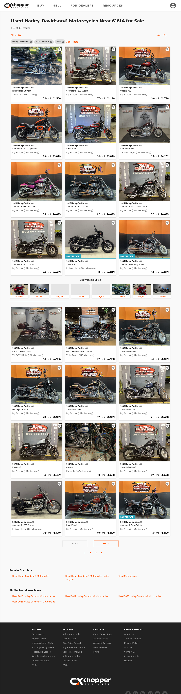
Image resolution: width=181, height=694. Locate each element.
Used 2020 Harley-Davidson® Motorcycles (139, 596)
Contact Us (130, 652)
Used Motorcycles (127, 576)
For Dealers (82, 5)
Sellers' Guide (69, 638)
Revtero (128, 660)
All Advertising (100, 638)
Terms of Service (132, 638)
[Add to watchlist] (59, 49)
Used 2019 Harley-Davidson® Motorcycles (86, 596)
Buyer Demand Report (74, 647)
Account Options (102, 643)
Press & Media (131, 656)
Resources (113, 5)
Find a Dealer (100, 647)
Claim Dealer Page (102, 634)
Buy (40, 5)
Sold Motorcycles (71, 656)
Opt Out (128, 647)
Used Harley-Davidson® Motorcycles (30, 576)
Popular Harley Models (43, 656)
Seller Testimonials (72, 652)
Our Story (129, 634)
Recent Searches (40, 660)
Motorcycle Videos (41, 652)
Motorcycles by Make (43, 647)
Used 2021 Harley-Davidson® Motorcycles (33, 601)
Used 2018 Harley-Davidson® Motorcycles (33, 596)
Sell (57, 5)
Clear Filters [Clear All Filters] (72, 41)
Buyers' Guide (39, 638)
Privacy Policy (131, 643)
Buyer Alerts (38, 634)
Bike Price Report (72, 643)
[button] (20, 42)
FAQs (34, 665)
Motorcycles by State (42, 643)
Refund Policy (70, 660)
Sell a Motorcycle (71, 634)
